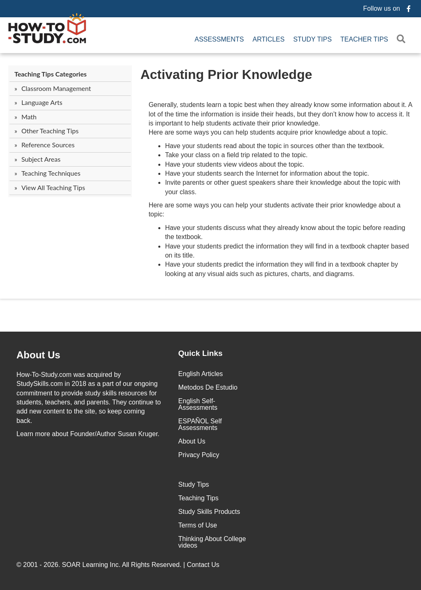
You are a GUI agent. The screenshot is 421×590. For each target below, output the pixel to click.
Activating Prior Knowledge (226, 74)
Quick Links (200, 353)
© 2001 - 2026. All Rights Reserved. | (118, 564)
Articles (268, 39)
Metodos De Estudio (208, 387)
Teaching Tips (198, 498)
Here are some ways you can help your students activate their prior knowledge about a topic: (274, 210)
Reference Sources (48, 145)
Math (29, 117)
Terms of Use (197, 525)
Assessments (219, 39)
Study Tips (312, 39)
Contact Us (204, 564)
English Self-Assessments (197, 404)
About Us (192, 441)
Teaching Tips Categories (50, 74)
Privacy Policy (199, 454)
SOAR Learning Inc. (91, 564)
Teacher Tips (364, 39)
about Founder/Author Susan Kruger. (88, 433)
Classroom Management (56, 88)
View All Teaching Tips (53, 187)
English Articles (200, 373)
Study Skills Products (209, 511)
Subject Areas (40, 159)
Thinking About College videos (212, 542)
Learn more (33, 433)
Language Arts (41, 102)
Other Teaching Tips (50, 131)
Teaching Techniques (51, 173)
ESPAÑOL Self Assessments (200, 424)
